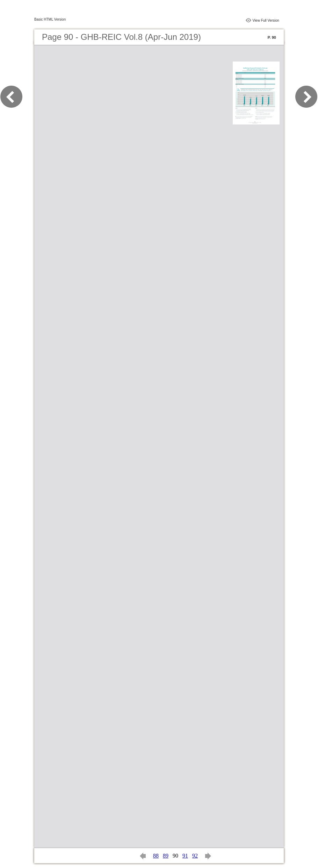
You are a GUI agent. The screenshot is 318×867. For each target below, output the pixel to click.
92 (195, 856)
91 (185, 856)
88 (156, 856)
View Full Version (265, 20)
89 (165, 856)
